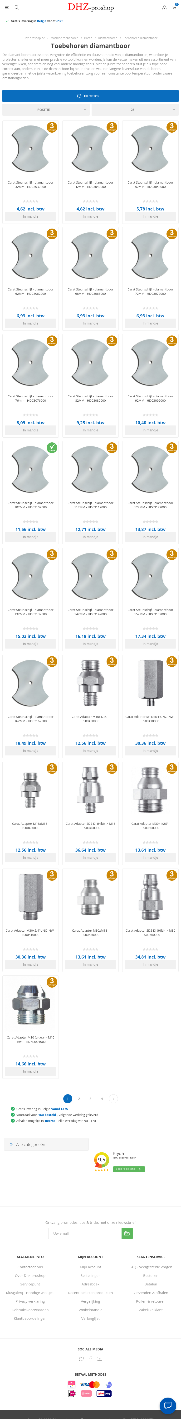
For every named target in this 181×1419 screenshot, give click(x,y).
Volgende (113, 1098)
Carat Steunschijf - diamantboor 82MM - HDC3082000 (90, 398)
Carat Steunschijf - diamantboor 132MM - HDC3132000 (30, 612)
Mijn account (90, 1266)
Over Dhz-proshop (30, 1275)
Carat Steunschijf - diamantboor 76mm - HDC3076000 (30, 398)
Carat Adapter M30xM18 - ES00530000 (90, 932)
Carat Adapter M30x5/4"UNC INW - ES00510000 (31, 932)
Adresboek (90, 1284)
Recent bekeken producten (90, 1292)
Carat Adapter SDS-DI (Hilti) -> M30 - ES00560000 (150, 932)
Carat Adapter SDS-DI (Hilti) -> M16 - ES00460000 (90, 825)
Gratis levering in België (42, 1109)
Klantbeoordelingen (30, 1318)
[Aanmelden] (85, 1233)
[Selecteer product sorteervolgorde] (46, 110)
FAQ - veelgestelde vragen (150, 1266)
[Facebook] (90, 1359)
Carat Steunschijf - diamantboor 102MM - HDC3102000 (30, 505)
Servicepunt (30, 1284)
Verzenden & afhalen (150, 1292)
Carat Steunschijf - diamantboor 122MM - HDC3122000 (150, 505)
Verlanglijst (90, 1318)
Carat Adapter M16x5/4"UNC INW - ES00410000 (150, 718)
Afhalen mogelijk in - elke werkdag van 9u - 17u (56, 1121)
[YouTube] (99, 1359)
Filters (91, 96)
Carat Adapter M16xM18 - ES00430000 (30, 825)
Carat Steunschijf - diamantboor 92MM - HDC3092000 (150, 398)
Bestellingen (90, 1275)
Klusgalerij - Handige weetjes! (30, 1292)
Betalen (151, 1284)
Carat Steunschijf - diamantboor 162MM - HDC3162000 (30, 718)
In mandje (30, 216)
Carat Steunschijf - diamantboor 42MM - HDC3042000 (90, 184)
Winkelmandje (91, 1309)
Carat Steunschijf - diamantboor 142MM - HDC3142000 (90, 612)
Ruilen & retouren (151, 1301)
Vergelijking (90, 1301)
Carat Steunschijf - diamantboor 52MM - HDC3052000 (150, 184)
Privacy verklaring (30, 1301)
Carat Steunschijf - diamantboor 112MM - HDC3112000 (90, 505)
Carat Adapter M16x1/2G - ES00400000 (90, 718)
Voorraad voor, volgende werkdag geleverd (57, 1115)
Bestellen (150, 1275)
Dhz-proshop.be (34, 38)
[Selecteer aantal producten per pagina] (135, 110)
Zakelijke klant (150, 1309)
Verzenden (127, 1233)
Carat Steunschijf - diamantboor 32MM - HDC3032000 (30, 184)
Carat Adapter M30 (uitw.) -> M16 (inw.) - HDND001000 (30, 1039)
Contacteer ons (30, 1266)
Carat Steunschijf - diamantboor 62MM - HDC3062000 (30, 291)
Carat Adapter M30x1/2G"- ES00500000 (151, 825)
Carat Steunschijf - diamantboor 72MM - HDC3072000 (150, 291)
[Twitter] (81, 1359)
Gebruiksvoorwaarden (30, 1309)
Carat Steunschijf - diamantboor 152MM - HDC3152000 (150, 612)
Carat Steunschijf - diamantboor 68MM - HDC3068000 (90, 291)
